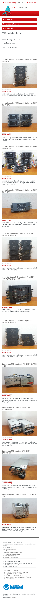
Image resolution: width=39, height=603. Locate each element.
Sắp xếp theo (7, 43)
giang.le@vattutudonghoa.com (14, 552)
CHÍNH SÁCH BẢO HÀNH (11, 570)
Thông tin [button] (8, 28)
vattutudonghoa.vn (10, 550)
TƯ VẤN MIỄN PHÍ (9, 579)
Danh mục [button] (8, 19)
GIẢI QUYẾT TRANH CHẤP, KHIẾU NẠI (14, 574)
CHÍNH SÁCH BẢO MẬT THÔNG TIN (13, 575)
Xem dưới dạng (7, 40)
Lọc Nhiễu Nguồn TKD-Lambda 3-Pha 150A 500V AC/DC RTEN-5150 (18, 278)
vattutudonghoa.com (11, 549)
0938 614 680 (9, 557)
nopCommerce (12, 597)
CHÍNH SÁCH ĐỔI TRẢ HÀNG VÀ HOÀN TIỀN (16, 572)
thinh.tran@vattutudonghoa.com (14, 564)
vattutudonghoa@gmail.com (13, 554)
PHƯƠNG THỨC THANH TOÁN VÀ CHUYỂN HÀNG (17, 577)
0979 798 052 (8, 555)
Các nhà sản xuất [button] (11, 24)
